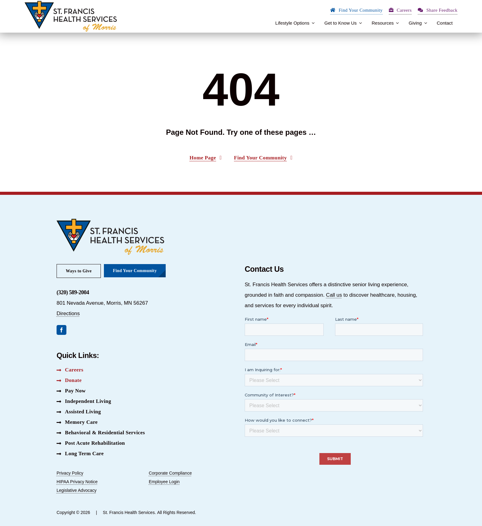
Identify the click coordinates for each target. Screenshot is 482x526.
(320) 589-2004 (73, 292)
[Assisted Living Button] (79, 412)
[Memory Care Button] (77, 422)
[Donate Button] (69, 380)
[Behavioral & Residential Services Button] (101, 433)
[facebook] (61, 330)
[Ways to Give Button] (79, 271)
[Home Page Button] (205, 158)
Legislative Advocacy (77, 490)
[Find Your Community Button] (356, 10)
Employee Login (164, 481)
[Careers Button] (70, 370)
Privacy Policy (70, 473)
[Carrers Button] (400, 10)
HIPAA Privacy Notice (77, 481)
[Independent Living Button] (84, 401)
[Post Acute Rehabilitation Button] (91, 443)
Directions (68, 313)
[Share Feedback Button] (437, 10)
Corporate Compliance (170, 473)
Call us (334, 295)
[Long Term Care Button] (80, 454)
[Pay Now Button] (71, 391)
